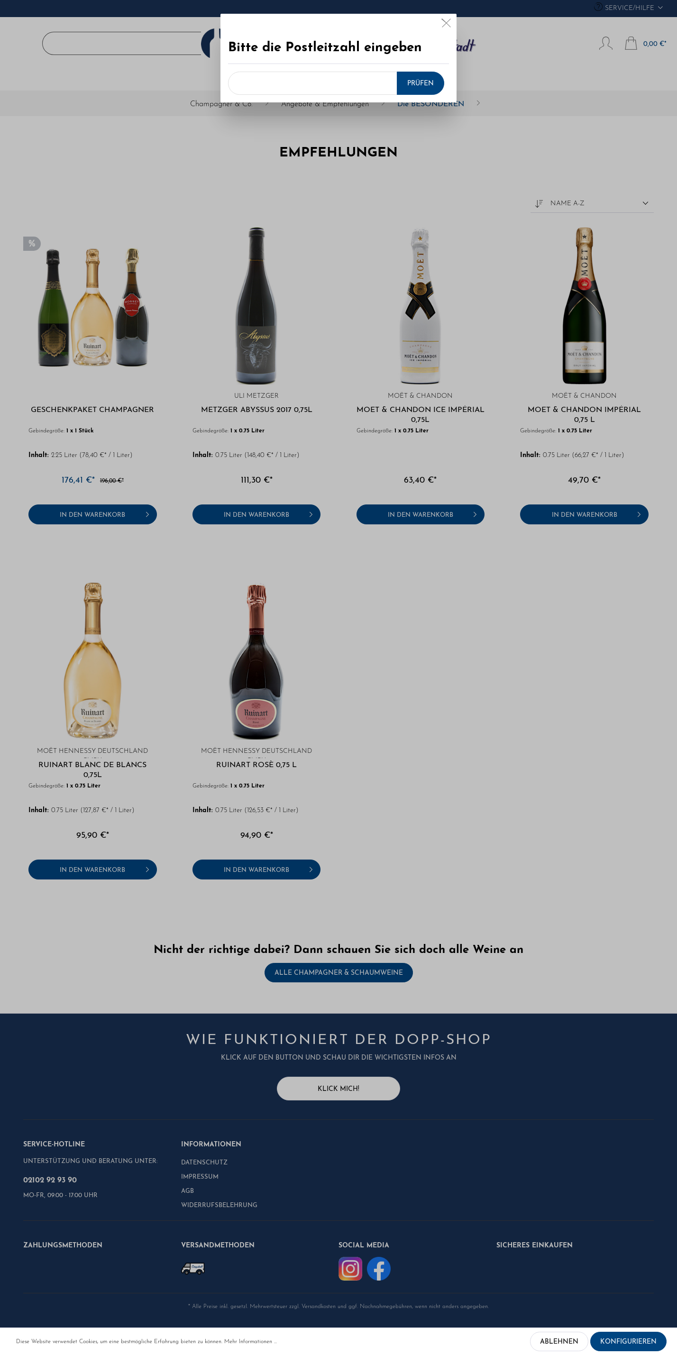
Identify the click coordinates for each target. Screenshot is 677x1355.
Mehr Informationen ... (250, 1342)
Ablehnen (559, 1342)
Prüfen (420, 83)
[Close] (446, 25)
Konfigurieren (628, 1342)
